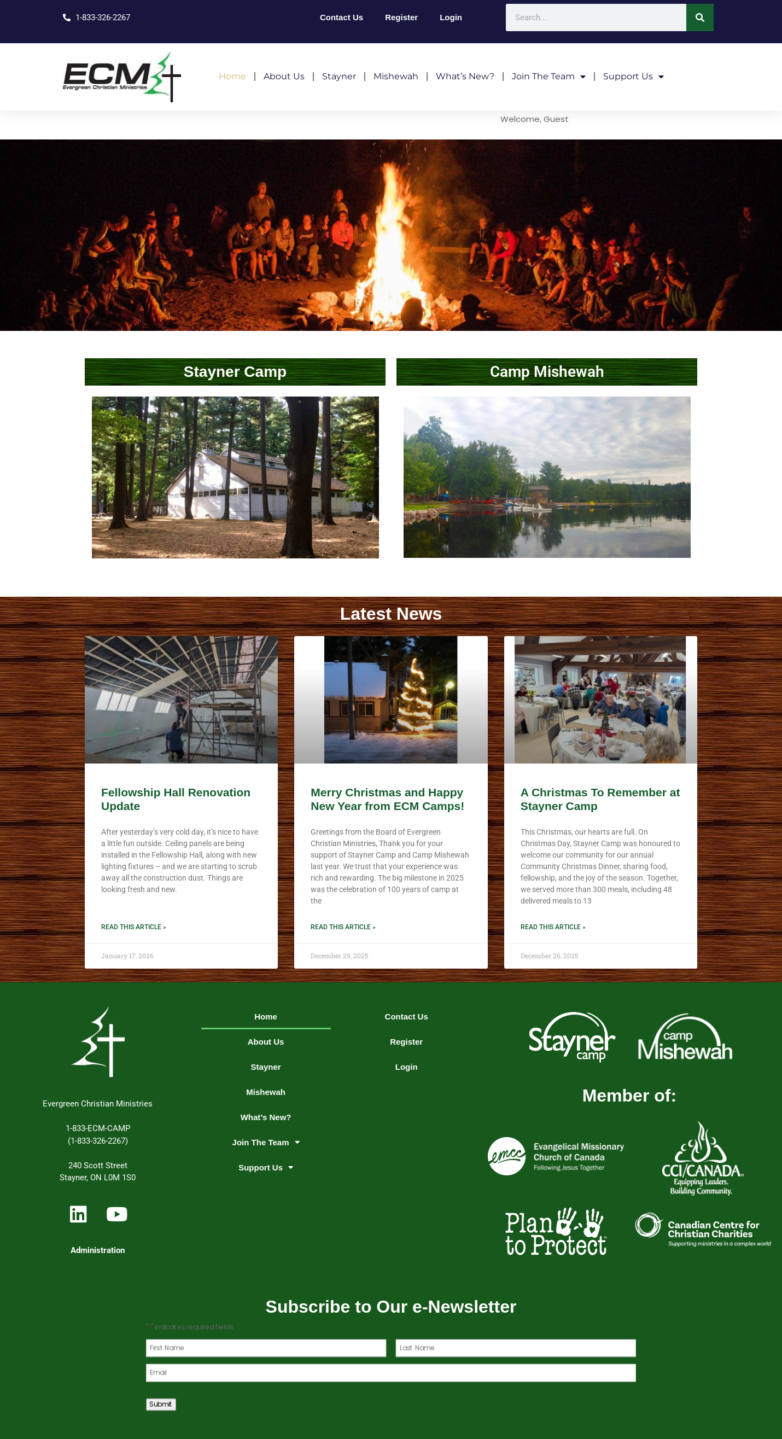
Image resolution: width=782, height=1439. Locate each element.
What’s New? (465, 76)
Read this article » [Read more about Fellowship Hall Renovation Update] (133, 927)
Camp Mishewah (547, 372)
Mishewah (396, 76)
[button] (371, 323)
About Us (284, 76)
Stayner (339, 76)
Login (451, 17)
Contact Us (341, 17)
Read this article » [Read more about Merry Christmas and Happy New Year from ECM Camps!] (343, 927)
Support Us (633, 76)
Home (232, 76)
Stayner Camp (235, 371)
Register (401, 17)
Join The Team (549, 76)
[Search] (700, 17)
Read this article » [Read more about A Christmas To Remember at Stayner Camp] (553, 927)
